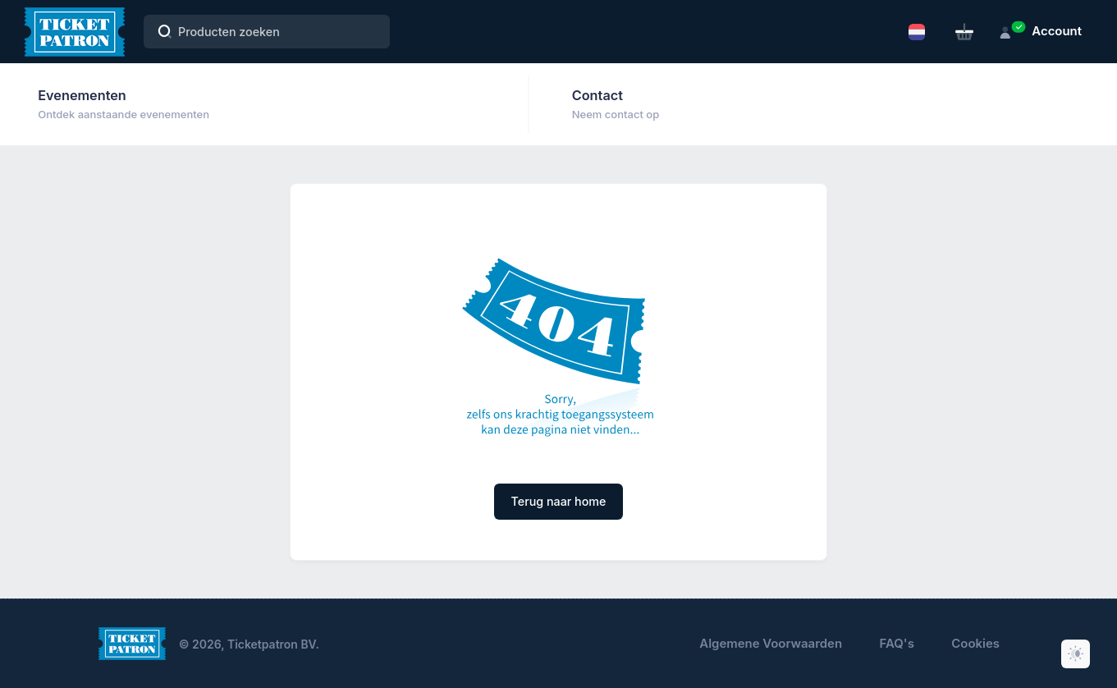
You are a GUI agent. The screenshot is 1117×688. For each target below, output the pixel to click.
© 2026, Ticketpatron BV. (249, 644)
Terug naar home (559, 501)
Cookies (975, 643)
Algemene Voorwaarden (770, 643)
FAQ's (897, 643)
